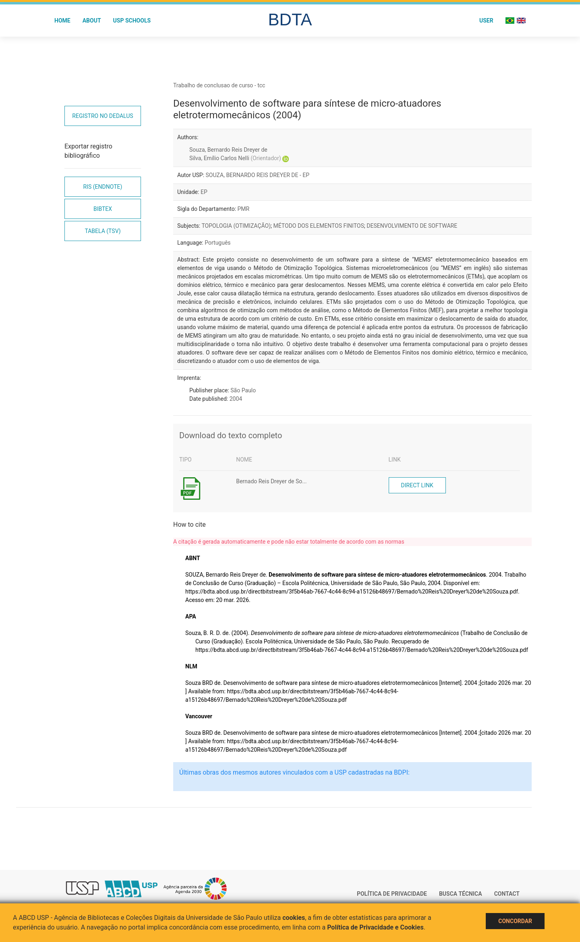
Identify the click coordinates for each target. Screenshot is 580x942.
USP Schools (132, 20)
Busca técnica (460, 893)
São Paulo (243, 390)
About (92, 20)
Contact (507, 893)
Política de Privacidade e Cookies (375, 927)
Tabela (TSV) (102, 231)
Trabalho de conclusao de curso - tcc (219, 85)
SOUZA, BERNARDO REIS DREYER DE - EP (258, 175)
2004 (236, 399)
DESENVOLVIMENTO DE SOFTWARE (412, 226)
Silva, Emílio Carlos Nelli (235, 158)
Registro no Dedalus (102, 116)
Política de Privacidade (392, 893)
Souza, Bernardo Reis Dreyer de (228, 149)
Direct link (417, 485)
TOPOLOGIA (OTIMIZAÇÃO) (236, 226)
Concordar (515, 921)
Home (62, 20)
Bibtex (102, 209)
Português (217, 242)
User (486, 20)
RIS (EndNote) (102, 186)
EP (204, 192)
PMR (244, 209)
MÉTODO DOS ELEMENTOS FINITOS (318, 226)
